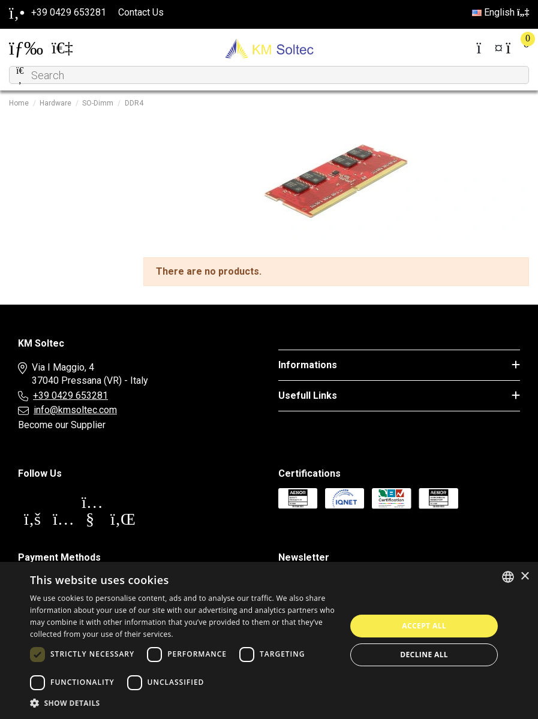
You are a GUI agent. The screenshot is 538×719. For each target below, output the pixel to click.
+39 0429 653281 (70, 395)
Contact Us (141, 12)
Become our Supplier (62, 425)
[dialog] (269, 640)
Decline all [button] (424, 654)
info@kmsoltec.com (75, 410)
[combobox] (508, 577)
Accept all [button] (424, 626)
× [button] (524, 576)
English (500, 12)
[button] (183, 703)
